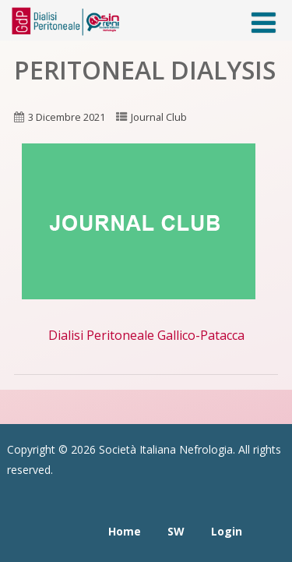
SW (176, 531)
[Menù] (264, 22)
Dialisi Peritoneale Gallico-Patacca (146, 335)
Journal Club (159, 117)
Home (124, 531)
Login (226, 531)
